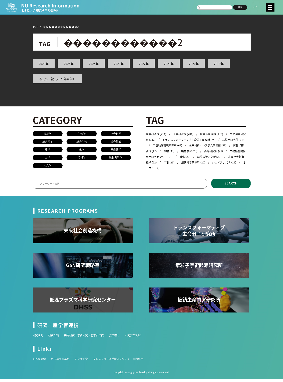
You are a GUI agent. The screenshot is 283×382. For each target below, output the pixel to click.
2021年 (169, 63)
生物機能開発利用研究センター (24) (168, 157)
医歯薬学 (116, 151)
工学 (47, 159)
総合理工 (47, 142)
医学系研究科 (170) (214, 134)
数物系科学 (116, 159)
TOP (35, 27)
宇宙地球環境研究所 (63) (176, 145)
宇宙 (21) (186, 162)
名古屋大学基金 (62, 361)
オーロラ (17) (172, 168)
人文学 (47, 168)
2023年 (119, 63)
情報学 (81, 159)
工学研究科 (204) (184, 134)
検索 (240, 7)
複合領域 (116, 142)
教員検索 (119, 338)
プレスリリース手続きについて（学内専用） (124, 361)
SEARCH (231, 186)
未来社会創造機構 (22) (160, 162)
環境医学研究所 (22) (228, 157)
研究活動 (38, 338)
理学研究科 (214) (156, 134)
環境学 (47, 134)
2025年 (69, 63)
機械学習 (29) (201, 151)
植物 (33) (181, 151)
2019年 (219, 63)
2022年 (144, 63)
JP (255, 6)
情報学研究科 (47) (157, 151)
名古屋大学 (40, 361)
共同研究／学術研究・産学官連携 (87, 338)
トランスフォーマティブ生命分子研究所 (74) (196, 139)
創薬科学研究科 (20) (211, 162)
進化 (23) (203, 157)
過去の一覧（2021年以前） (57, 79)
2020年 (194, 63)
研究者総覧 (84, 361)
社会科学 (116, 134)
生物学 (81, 134)
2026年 (44, 63)
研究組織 (54, 338)
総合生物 (81, 142)
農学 (47, 151)
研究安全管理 (138, 338)
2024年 (94, 63)
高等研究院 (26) (227, 151)
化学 (82, 151)
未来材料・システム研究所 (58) (219, 145)
